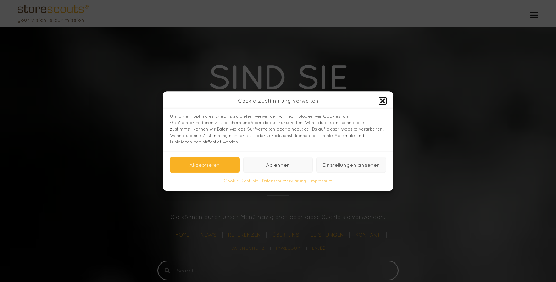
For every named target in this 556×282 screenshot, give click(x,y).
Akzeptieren (204, 165)
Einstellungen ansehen (351, 165)
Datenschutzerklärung (284, 181)
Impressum (321, 181)
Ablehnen (278, 165)
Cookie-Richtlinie (241, 181)
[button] (382, 100)
